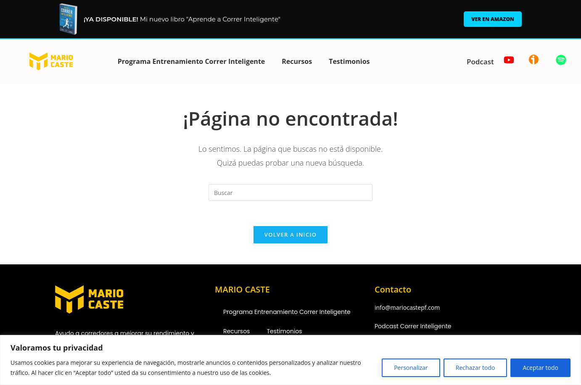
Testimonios (349, 61)
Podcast (480, 61)
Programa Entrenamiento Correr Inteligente (191, 61)
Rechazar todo (475, 368)
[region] (290, 360)
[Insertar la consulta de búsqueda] (290, 192)
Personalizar (411, 368)
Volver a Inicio (290, 234)
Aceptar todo (540, 368)
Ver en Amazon (492, 19)
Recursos (297, 61)
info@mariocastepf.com (407, 307)
